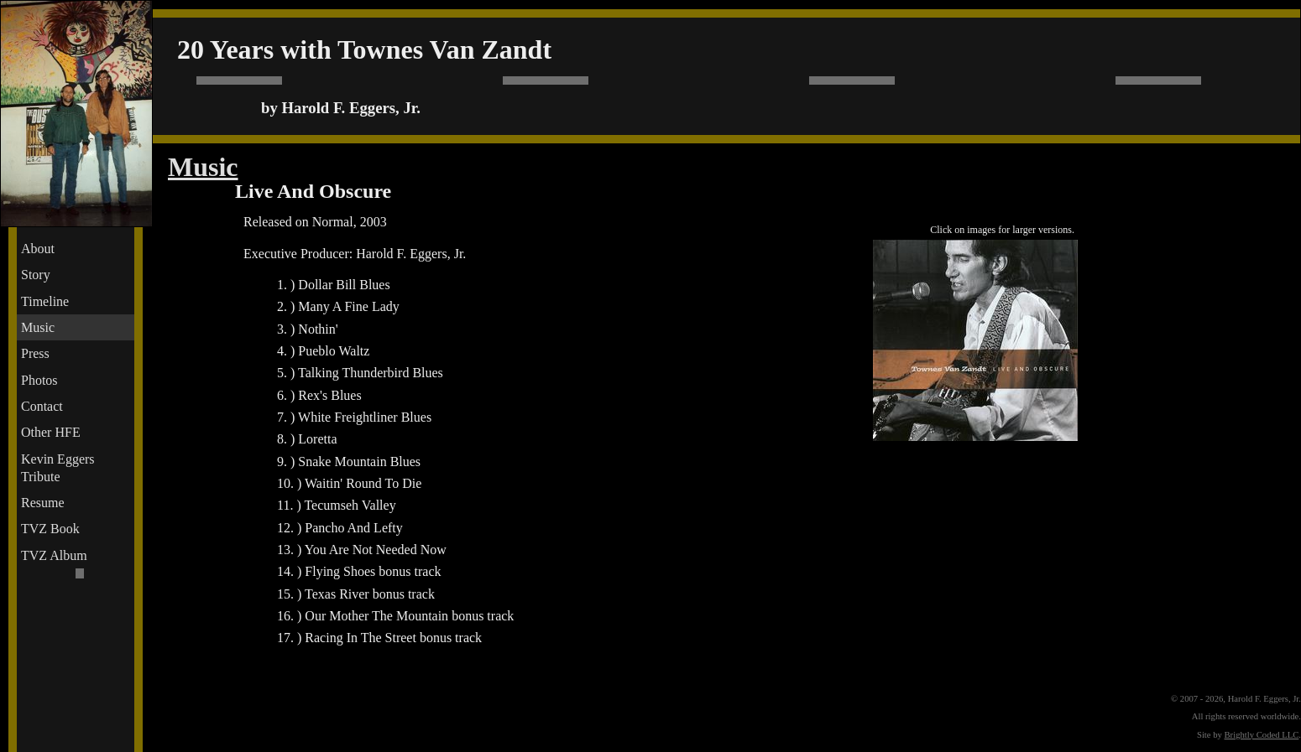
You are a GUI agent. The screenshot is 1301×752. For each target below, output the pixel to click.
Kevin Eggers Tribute (58, 468)
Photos (39, 380)
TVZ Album (54, 555)
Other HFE (51, 432)
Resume (43, 502)
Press (35, 353)
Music (38, 327)
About (38, 248)
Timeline (45, 301)
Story (35, 274)
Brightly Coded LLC (1262, 734)
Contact (42, 406)
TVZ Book (50, 528)
